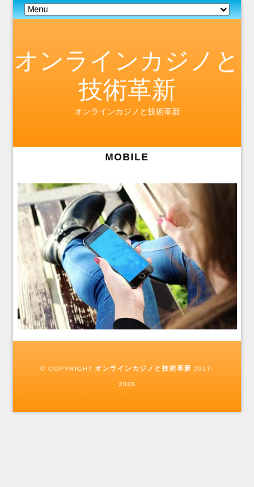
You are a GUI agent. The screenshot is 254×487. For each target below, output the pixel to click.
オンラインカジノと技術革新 (143, 368)
